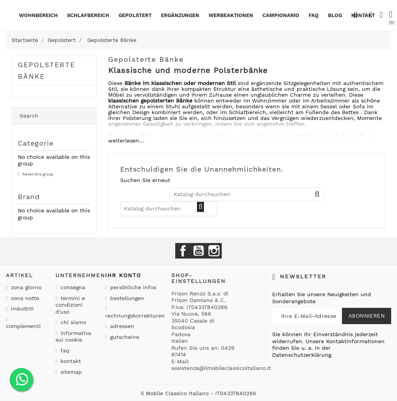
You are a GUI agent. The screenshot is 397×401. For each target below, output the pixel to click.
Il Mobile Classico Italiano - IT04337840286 (198, 393)
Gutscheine (123, 337)
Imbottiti (21, 309)
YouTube (198, 251)
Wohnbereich (38, 15)
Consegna (72, 287)
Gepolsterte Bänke (46, 70)
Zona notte (24, 298)
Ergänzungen (180, 15)
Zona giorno (25, 287)
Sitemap (70, 372)
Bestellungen (126, 298)
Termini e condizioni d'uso (70, 305)
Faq (314, 15)
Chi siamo (72, 322)
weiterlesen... (126, 140)
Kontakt (70, 361)
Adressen (121, 326)
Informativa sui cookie (73, 336)
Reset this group (37, 174)
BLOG (335, 15)
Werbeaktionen (231, 15)
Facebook (183, 251)
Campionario (280, 15)
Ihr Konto (123, 275)
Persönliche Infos (132, 287)
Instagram (214, 251)
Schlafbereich (88, 15)
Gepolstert (135, 15)
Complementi (23, 326)
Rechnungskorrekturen (135, 315)
